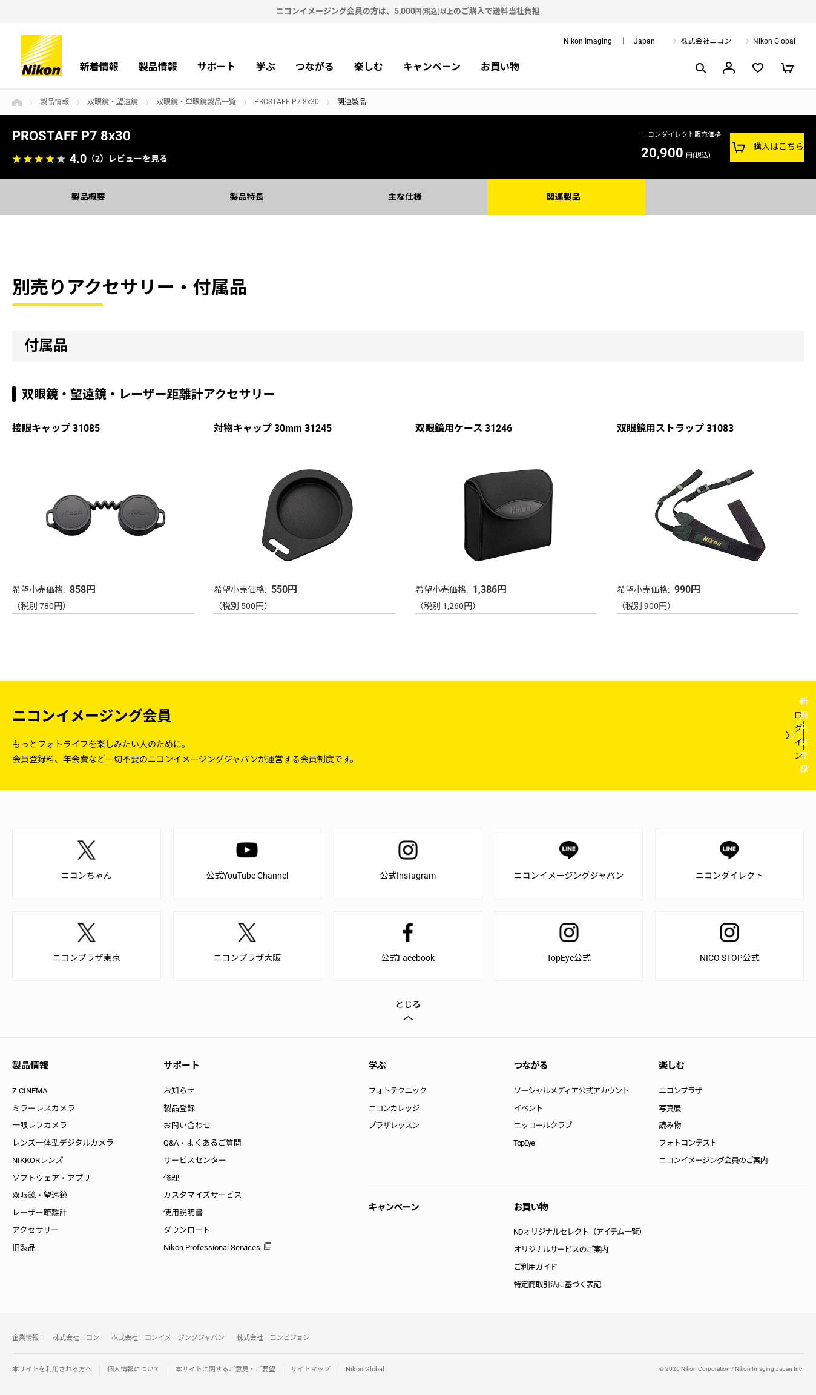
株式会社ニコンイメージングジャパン (168, 1338)
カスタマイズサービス (202, 1194)
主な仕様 (408, 196)
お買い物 (500, 67)
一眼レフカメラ (39, 1125)
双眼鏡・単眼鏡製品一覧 (196, 101)
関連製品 (566, 196)
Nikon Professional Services (211, 1247)
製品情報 (158, 67)
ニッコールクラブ (542, 1125)
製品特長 (249, 196)
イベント (527, 1108)
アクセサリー (35, 1230)
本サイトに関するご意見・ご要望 (225, 1369)
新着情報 (99, 67)
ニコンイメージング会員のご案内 (713, 1160)
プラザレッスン (394, 1125)
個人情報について (133, 1369)
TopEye (524, 1142)
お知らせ (179, 1090)
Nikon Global (774, 41)
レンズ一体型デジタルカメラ (63, 1142)
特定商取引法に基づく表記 (556, 1284)
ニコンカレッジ (394, 1108)
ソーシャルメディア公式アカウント (571, 1090)
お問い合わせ (187, 1125)
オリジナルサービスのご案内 (560, 1249)
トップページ (17, 102)
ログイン (581, 735)
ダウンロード (187, 1230)
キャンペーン (432, 67)
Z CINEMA (29, 1090)
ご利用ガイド (535, 1266)
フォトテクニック (398, 1090)
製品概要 (91, 196)
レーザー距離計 (39, 1212)
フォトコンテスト (688, 1142)
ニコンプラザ (680, 1090)
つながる (314, 67)
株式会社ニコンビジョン (273, 1338)
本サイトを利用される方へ (52, 1369)
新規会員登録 (731, 735)
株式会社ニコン (705, 41)
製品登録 (179, 1108)
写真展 (669, 1108)
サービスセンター (194, 1160)
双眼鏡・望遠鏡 (112, 101)
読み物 (669, 1125)
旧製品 (24, 1247)
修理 (171, 1177)
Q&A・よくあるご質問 (202, 1142)
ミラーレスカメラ (43, 1108)
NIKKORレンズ (38, 1160)
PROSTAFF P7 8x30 (286, 101)
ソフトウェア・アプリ (51, 1177)
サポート (216, 67)
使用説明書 (183, 1212)
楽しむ (368, 67)
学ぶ (265, 67)
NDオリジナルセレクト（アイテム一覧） (579, 1231)
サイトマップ (311, 1369)
